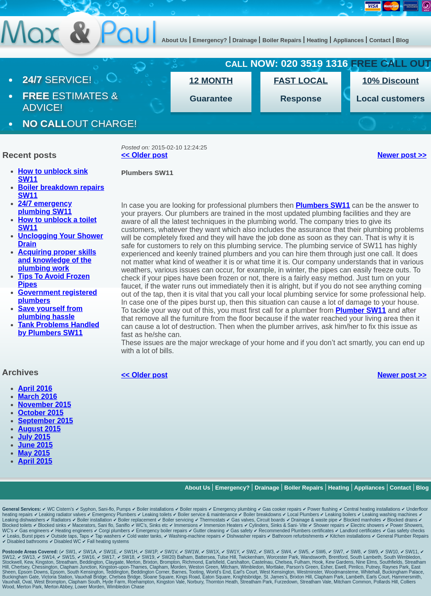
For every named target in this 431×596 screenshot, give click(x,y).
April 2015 (35, 461)
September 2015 (45, 421)
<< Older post (144, 155)
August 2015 (39, 429)
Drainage (245, 40)
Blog (402, 40)
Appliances (348, 40)
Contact (380, 40)
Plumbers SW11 (147, 172)
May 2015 (34, 453)
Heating (317, 40)
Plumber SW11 (361, 310)
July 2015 (34, 437)
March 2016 (37, 396)
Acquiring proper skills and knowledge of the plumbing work (57, 260)
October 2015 (40, 412)
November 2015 (44, 404)
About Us (174, 40)
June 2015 (35, 445)
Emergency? (210, 40)
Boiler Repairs (281, 40)
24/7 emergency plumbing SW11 (45, 207)
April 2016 (35, 388)
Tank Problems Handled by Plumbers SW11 (58, 329)
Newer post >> (402, 155)
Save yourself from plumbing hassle (50, 312)
